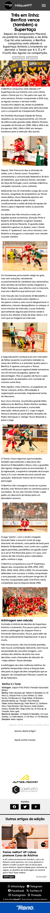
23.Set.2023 (18, 57)
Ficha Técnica (27, 899)
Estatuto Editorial (40, 899)
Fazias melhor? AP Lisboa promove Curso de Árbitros (20, 853)
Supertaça (32, 57)
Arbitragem (8, 877)
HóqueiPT (17, 899)
